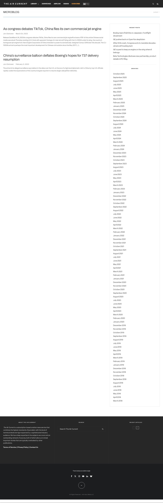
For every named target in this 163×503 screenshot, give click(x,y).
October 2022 (118, 203)
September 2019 (119, 336)
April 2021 (117, 268)
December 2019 (119, 325)
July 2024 (117, 128)
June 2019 (117, 347)
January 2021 (118, 279)
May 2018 (117, 394)
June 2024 (117, 131)
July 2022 (117, 214)
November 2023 (119, 157)
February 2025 (119, 103)
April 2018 (117, 397)
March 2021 (117, 272)
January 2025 (118, 106)
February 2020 (119, 318)
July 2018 (117, 387)
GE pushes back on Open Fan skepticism (129, 39)
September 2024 (120, 121)
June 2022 (117, 218)
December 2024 (119, 110)
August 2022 (118, 210)
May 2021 (117, 264)
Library (34, 4)
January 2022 (118, 236)
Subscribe (76, 4)
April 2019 (117, 354)
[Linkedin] (87, 476)
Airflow (57, 4)
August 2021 (118, 254)
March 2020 (118, 315)
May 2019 (117, 351)
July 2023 (117, 171)
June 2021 (117, 261)
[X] (75, 476)
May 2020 (117, 307)
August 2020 (118, 297)
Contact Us (34, 447)
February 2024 (119, 146)
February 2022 (119, 232)
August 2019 (118, 340)
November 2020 (119, 286)
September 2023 (120, 164)
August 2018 (118, 383)
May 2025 (117, 92)
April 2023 (117, 182)
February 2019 (119, 361)
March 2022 (118, 228)
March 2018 (117, 401)
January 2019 (118, 365)
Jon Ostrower (8, 34)
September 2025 (120, 77)
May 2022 (117, 221)
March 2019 (117, 358)
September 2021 (119, 250)
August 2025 (118, 81)
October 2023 (118, 160)
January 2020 (118, 322)
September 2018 (119, 379)
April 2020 (117, 311)
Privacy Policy (23, 447)
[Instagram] (79, 476)
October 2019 (118, 333)
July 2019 (117, 344)
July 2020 (117, 300)
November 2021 (119, 243)
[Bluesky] (91, 476)
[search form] (79, 429)
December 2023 (119, 153)
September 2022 (120, 207)
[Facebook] (71, 476)
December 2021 (119, 239)
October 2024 (118, 117)
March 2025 (118, 99)
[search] (102, 429)
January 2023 (118, 193)
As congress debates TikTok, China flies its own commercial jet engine (52, 29)
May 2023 (117, 178)
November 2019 (119, 329)
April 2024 (117, 139)
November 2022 (119, 200)
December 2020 (119, 282)
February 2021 (118, 275)
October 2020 (118, 290)
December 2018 (119, 369)
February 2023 (119, 189)
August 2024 (118, 124)
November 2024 (119, 114)
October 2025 (118, 74)
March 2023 (118, 185)
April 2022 (117, 225)
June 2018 (117, 390)
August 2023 (118, 167)
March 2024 (118, 142)
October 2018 (118, 376)
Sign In (66, 4)
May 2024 (117, 135)
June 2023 (117, 175)
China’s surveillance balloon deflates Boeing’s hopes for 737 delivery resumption (51, 57)
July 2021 (117, 257)
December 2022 (119, 196)
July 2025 (117, 85)
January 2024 (118, 149)
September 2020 (120, 293)
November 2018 (119, 372)
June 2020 (117, 304)
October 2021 (118, 246)
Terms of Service (9, 447)
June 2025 (117, 88)
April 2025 (117, 95)
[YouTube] (83, 476)
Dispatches (46, 4)
